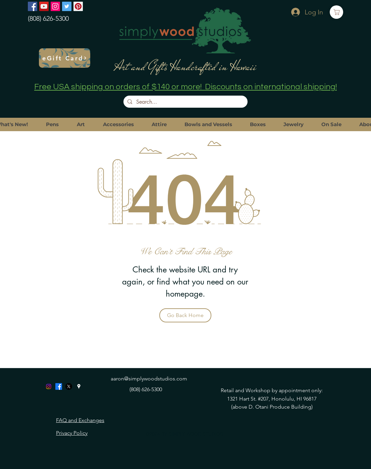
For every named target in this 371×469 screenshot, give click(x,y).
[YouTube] (44, 6)
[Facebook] (32, 6)
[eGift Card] (64, 58)
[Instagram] (55, 6)
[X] (68, 386)
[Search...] (184, 102)
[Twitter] (66, 6)
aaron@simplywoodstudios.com (149, 378)
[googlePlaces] (78, 386)
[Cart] (336, 12)
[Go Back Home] (185, 315)
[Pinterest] (78, 6)
